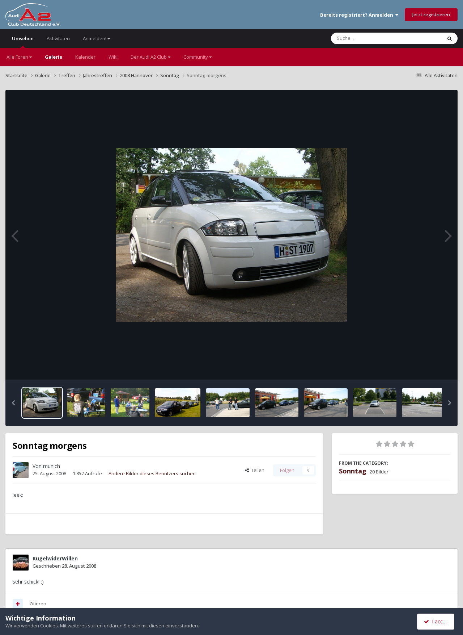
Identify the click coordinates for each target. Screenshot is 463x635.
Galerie (53, 57)
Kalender (85, 57)
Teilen (254, 470)
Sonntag (352, 471)
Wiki (113, 57)
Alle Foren (19, 57)
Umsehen (23, 41)
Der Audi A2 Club (150, 57)
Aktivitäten (58, 38)
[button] (13, 403)
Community (197, 57)
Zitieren (37, 603)
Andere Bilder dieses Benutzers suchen (152, 473)
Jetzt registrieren (431, 14)
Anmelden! (96, 38)
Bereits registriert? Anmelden (359, 15)
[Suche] (371, 38)
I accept (437, 621)
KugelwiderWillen (55, 558)
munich (51, 466)
